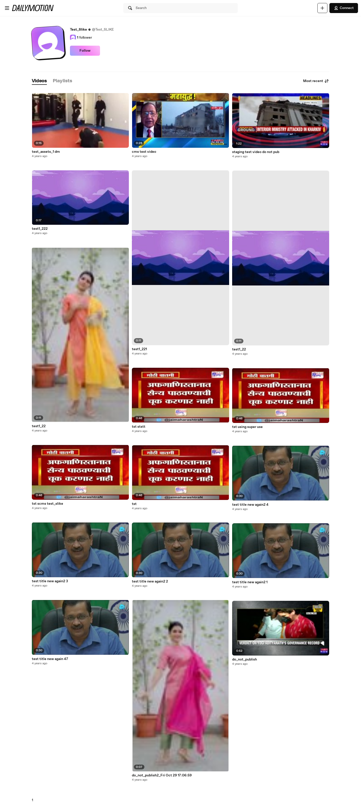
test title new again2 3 (50, 581)
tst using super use (247, 427)
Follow (85, 50)
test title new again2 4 (250, 505)
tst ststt (138, 427)
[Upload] (322, 8)
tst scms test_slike (47, 504)
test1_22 (39, 426)
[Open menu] (7, 8)
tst (134, 504)
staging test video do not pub (255, 152)
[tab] (39, 81)
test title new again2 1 (249, 582)
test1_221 (139, 349)
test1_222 (40, 229)
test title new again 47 (50, 659)
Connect (344, 8)
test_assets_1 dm (46, 152)
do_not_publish (244, 659)
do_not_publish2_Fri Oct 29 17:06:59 (162, 775)
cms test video (144, 152)
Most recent (316, 81)
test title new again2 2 (150, 581)
